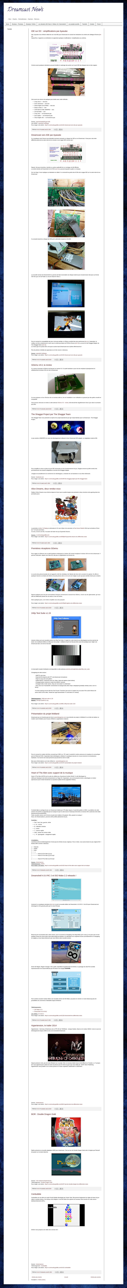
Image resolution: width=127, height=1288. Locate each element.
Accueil (66, 1277)
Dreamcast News (25, 10)
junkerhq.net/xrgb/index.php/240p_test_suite (78, 669)
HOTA (42, 864)
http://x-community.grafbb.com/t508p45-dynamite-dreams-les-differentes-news (66, 536)
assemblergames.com (60, 717)
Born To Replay (44, 528)
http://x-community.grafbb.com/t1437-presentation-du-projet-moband (63, 762)
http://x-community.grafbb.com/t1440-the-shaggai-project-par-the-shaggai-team (66, 478)
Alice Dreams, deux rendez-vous (46, 489)
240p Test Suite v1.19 (41, 613)
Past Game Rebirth (79, 528)
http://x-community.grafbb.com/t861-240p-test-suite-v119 (60, 703)
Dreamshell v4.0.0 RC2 (40, 1011)
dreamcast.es (39, 862)
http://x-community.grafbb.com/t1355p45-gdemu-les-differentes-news (63, 603)
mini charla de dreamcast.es (43, 1180)
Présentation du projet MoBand (45, 714)
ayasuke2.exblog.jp (43, 123)
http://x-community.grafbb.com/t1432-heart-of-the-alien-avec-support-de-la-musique (67, 865)
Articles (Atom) (41, 1279)
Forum (99, 24)
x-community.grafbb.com (42, 535)
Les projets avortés (73, 24)
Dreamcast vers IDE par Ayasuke (46, 135)
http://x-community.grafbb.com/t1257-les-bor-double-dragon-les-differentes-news (66, 1184)
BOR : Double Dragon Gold (43, 1114)
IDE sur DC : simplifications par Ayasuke (49, 31)
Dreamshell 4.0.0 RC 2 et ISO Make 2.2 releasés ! (53, 875)
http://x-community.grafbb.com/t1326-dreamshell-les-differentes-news (63, 1015)
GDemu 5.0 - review (63, 402)
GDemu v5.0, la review (41, 365)
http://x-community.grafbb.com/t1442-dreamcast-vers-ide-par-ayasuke (63, 125)
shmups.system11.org (42, 700)
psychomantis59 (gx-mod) (43, 121)
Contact (92, 24)
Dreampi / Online (31, 24)
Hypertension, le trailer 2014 (44, 1025)
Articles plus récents (37, 1277)
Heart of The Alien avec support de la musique (52, 773)
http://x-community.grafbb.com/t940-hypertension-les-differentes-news (63, 1104)
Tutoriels (84, 24)
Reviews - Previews (17, 24)
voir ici (57, 169)
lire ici (86, 341)
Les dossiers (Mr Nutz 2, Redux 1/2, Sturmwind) (52, 24)
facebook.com (40, 477)
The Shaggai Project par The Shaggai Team (51, 414)
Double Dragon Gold (46, 1182)
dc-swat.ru (41, 1013)
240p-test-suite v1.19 (47, 698)
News (7, 24)
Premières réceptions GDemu (44, 548)
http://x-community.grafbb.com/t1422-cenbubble (57, 1267)
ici (64, 576)
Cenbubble (36, 1194)
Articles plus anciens (96, 1277)
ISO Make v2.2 (38, 1009)
